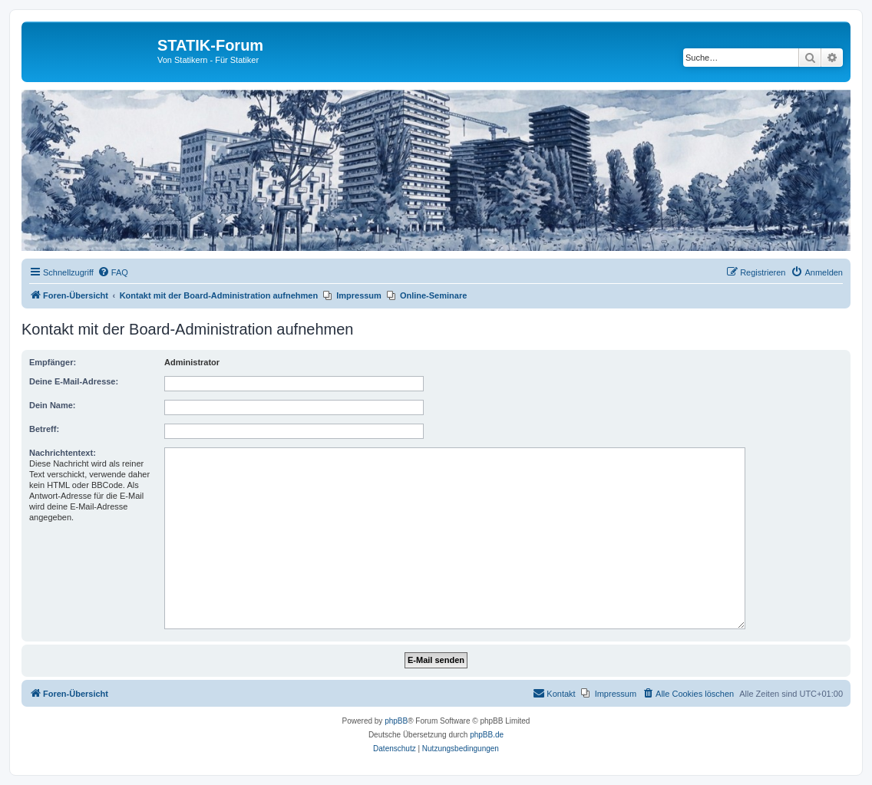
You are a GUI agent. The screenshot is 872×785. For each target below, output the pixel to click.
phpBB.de (487, 735)
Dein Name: (52, 405)
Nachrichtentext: (62, 452)
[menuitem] (112, 272)
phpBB (396, 721)
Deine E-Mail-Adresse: (73, 381)
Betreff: (44, 429)
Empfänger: (52, 362)
